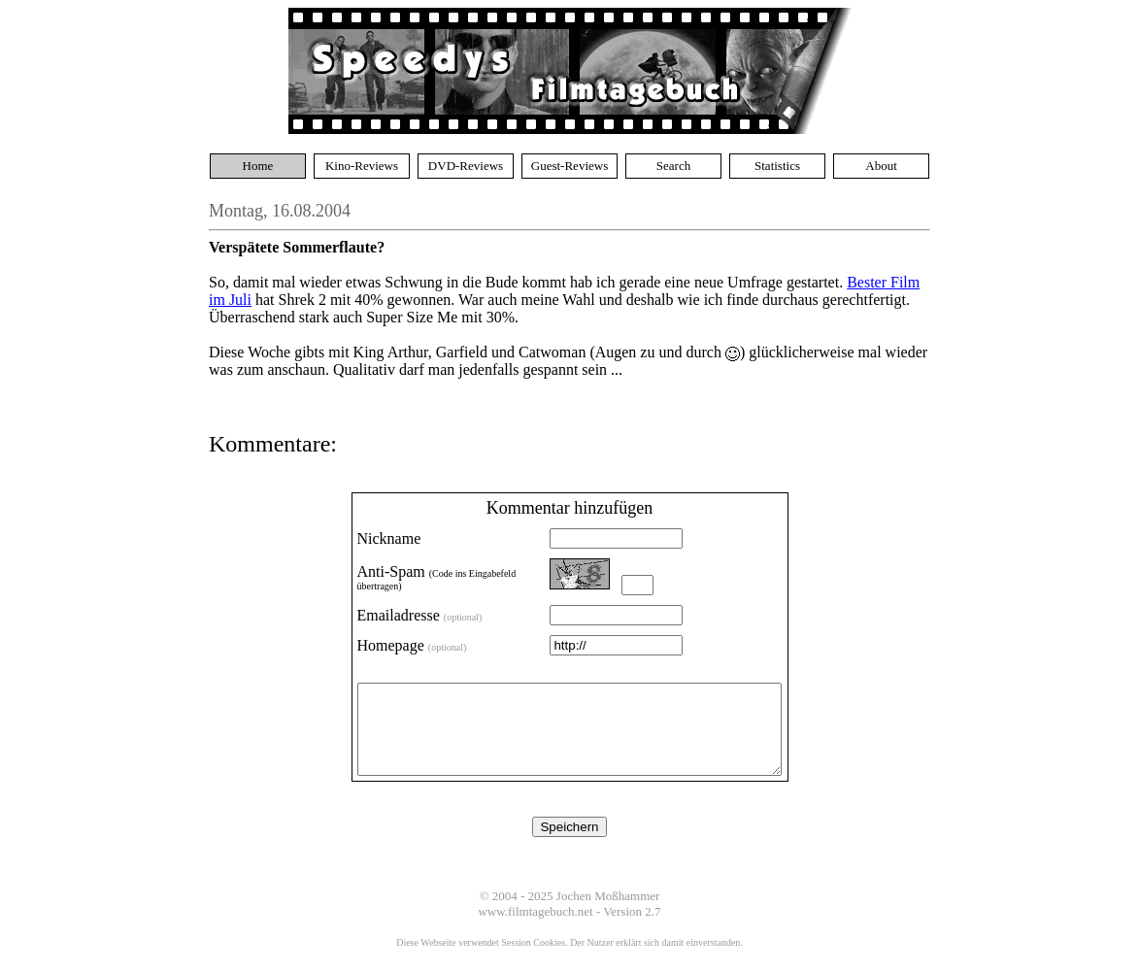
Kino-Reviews (361, 165)
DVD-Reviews (465, 165)
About (881, 165)
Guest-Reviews (569, 165)
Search (673, 165)
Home (258, 165)
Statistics (777, 165)
